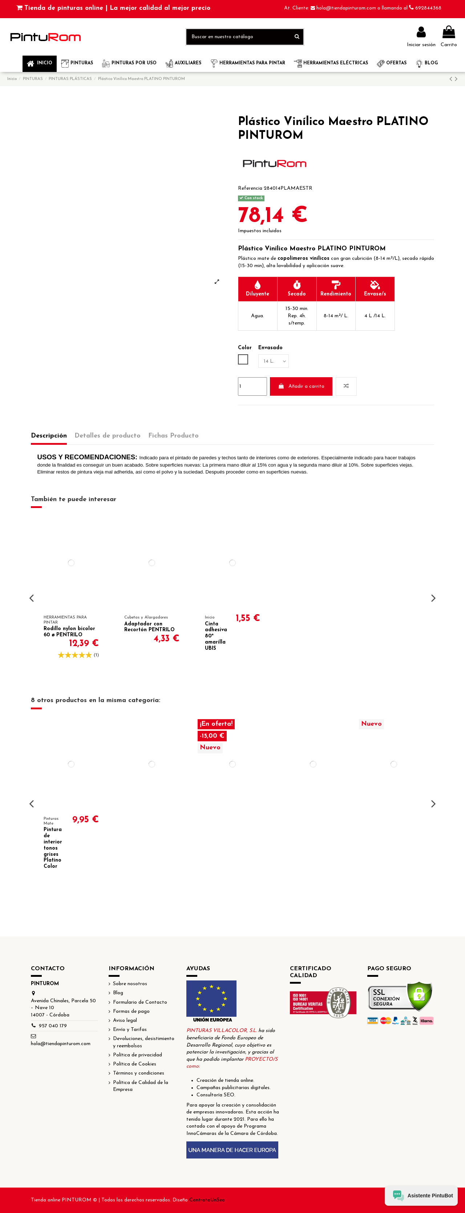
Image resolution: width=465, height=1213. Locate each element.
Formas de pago (131, 1011)
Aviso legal (125, 1020)
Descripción (49, 435)
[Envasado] (273, 361)
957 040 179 (53, 1026)
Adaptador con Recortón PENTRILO (149, 627)
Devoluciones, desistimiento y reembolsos (143, 1042)
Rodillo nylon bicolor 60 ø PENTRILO (69, 632)
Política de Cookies (134, 1064)
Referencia (250, 188)
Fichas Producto (173, 435)
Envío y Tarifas (130, 1029)
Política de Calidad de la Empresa (140, 1086)
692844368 (428, 8)
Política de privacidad (137, 1055)
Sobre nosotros (130, 984)
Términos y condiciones (138, 1073)
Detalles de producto (107, 435)
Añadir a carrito (301, 386)
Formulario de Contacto (140, 1002)
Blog (118, 993)
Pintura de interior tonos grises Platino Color (53, 848)
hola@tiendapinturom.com (346, 8)
